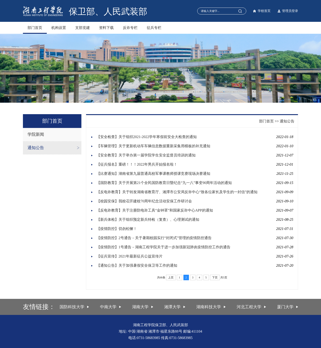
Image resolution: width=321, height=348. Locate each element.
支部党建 (82, 28)
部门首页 (35, 28)
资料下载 (106, 28)
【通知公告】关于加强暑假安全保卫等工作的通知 (137, 265)
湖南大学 (140, 307)
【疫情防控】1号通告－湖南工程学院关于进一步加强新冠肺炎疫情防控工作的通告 (163, 247)
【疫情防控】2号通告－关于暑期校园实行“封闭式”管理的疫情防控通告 (154, 238)
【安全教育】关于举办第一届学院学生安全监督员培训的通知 (146, 155)
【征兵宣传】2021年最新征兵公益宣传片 (130, 256)
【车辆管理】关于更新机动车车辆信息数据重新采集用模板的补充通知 (153, 146)
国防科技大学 (72, 307)
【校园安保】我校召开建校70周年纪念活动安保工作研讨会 (144, 201)
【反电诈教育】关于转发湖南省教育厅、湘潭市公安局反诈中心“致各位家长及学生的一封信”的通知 (177, 192)
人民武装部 (125, 11)
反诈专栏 (130, 28)
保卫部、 (86, 11)
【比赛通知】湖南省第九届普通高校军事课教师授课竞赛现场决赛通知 (153, 173)
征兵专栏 (154, 28)
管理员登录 (290, 11)
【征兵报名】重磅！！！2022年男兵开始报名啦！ (137, 164)
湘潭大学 (172, 307)
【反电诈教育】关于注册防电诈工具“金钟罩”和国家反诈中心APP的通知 (155, 210)
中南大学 (108, 307)
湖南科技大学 (208, 307)
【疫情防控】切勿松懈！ (117, 229)
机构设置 (58, 28)
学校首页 (264, 11)
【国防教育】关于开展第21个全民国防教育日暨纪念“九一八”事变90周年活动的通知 (164, 183)
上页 (171, 277)
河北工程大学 (249, 307)
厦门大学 (285, 307)
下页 (215, 277)
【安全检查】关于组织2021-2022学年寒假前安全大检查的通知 (147, 137)
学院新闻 (36, 134)
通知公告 (36, 147)
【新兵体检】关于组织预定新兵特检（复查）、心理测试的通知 (148, 219)
